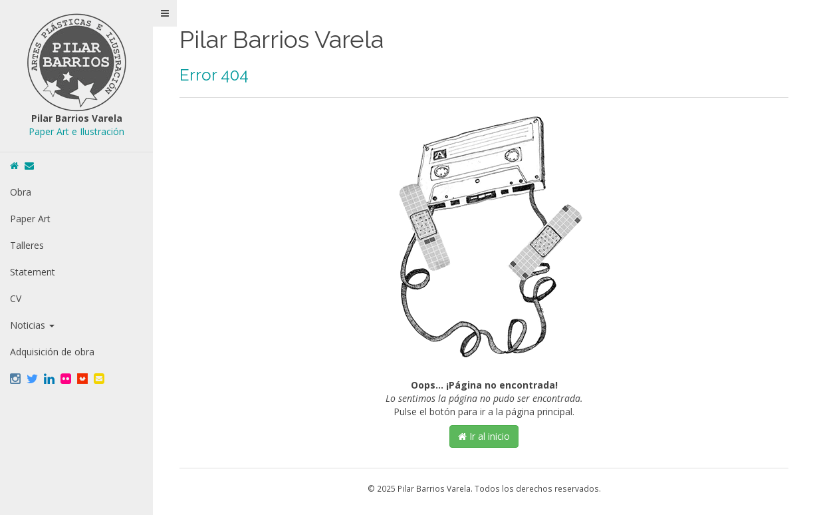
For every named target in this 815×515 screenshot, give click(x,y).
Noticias (32, 325)
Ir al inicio (484, 436)
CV (15, 298)
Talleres (27, 245)
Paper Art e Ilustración (76, 131)
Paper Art (30, 218)
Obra (20, 192)
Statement (32, 271)
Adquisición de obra (52, 351)
